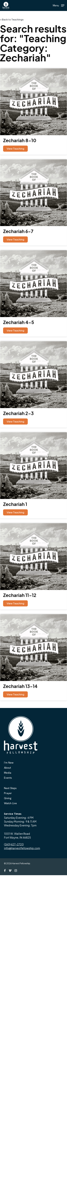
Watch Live (10, 803)
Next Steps (10, 788)
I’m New (8, 762)
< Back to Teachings (12, 19)
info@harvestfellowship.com (22, 848)
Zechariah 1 (15, 504)
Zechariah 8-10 (19, 140)
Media (7, 772)
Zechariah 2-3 (18, 413)
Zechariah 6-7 (18, 231)
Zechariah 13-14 (20, 686)
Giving (7, 798)
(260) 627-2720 (14, 844)
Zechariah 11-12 (19, 595)
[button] (58, 5)
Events (8, 777)
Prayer (8, 793)
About (7, 767)
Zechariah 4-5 (18, 322)
